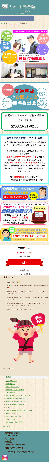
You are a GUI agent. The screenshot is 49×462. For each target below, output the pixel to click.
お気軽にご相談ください (13, 413)
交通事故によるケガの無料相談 (15, 390)
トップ (3, 23)
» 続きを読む (7, 426)
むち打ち (8, 407)
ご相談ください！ (11, 419)
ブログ (8, 377)
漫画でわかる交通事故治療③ (14, 422)
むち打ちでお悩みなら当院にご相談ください (19, 410)
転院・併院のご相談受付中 (13, 416)
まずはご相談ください (12, 387)
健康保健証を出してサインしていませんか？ (19, 395)
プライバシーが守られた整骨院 (15, 404)
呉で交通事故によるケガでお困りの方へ (17, 398)
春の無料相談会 (10, 384)
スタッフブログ (12, 23)
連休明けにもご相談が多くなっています (17, 401)
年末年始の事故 (10, 392)
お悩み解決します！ (11, 381)
